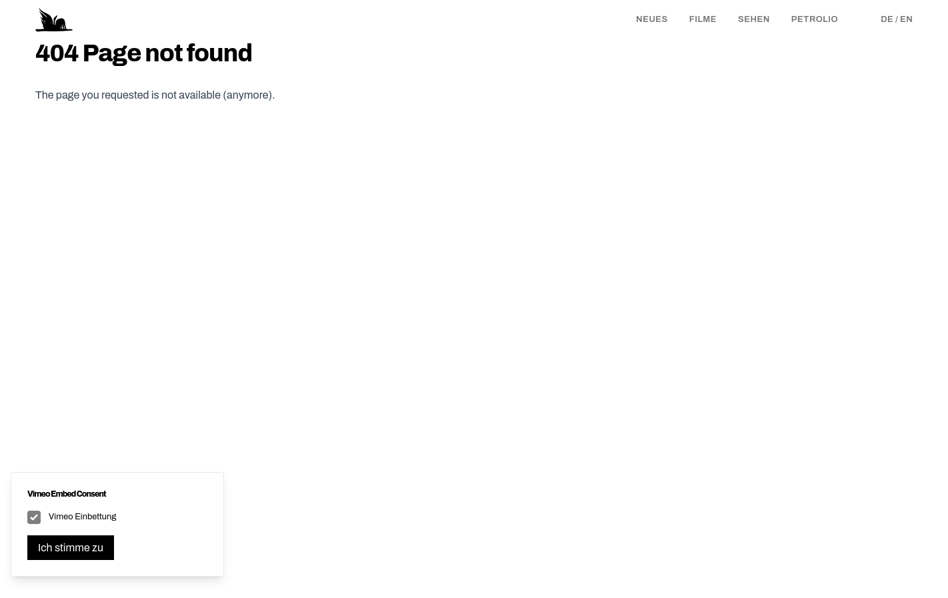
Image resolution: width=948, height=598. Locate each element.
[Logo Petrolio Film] (54, 20)
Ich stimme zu (70, 547)
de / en (897, 19)
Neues (652, 19)
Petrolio (814, 19)
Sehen (754, 19)
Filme (703, 19)
